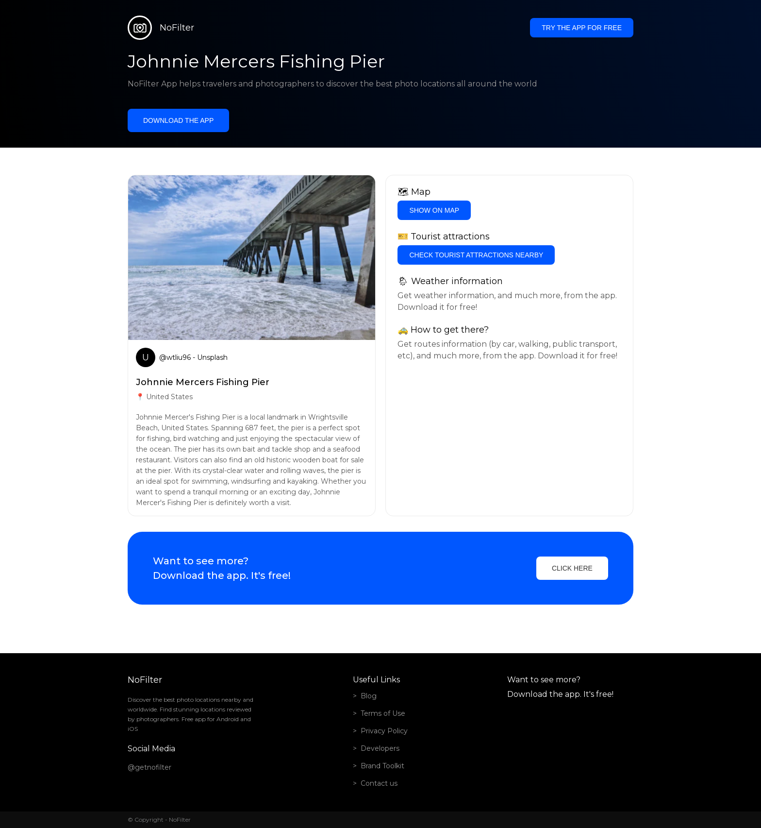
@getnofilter (149, 767)
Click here (572, 568)
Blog (369, 696)
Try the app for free (582, 28)
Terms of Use (383, 713)
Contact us (379, 783)
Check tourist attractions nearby (476, 255)
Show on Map (434, 210)
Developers (380, 748)
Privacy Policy (384, 731)
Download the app (178, 120)
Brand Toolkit (382, 765)
